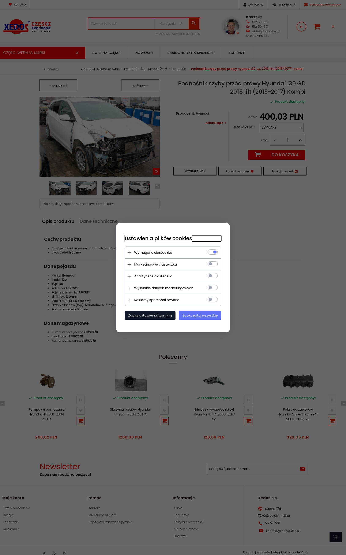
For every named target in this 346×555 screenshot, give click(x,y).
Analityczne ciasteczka (153, 276)
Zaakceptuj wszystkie (200, 315)
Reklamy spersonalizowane (156, 299)
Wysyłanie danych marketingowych (163, 288)
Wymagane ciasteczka (153, 252)
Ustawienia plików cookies (158, 238)
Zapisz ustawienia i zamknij (150, 315)
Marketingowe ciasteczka (155, 264)
